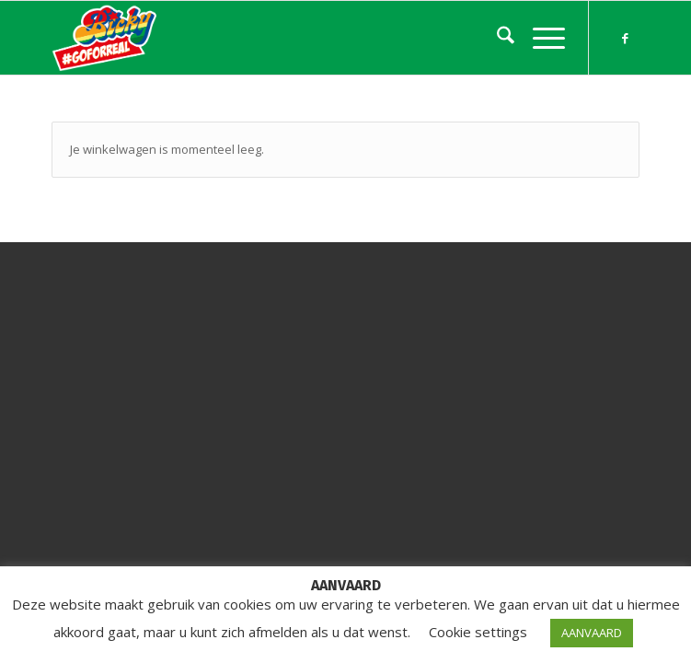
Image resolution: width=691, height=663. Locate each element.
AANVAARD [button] (591, 632)
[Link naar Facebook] (625, 38)
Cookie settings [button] (478, 631)
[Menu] (539, 38)
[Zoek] (496, 38)
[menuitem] (496, 38)
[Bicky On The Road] (287, 38)
